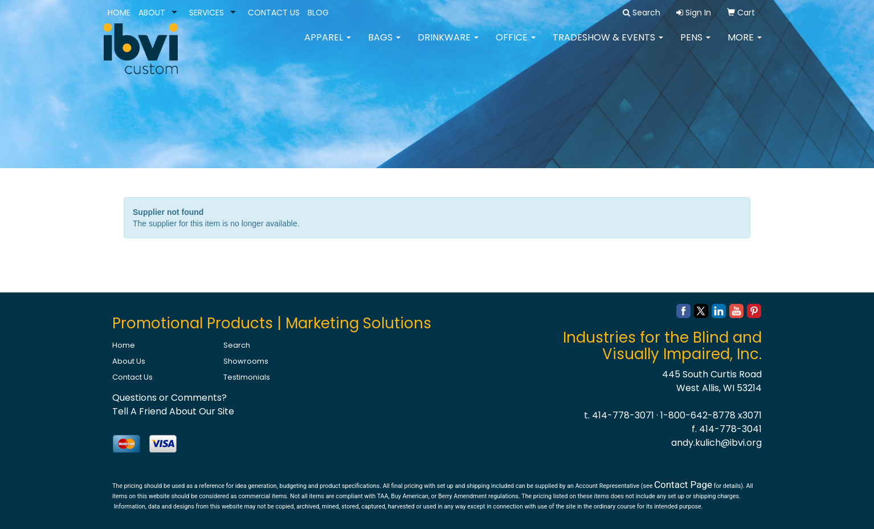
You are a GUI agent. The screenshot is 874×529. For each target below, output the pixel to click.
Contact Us (132, 377)
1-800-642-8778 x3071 (711, 415)
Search (236, 345)
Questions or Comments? (169, 397)
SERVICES (206, 12)
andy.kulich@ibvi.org (716, 442)
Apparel (327, 45)
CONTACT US (274, 12)
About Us (128, 361)
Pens (695, 45)
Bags (384, 45)
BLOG (318, 12)
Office (516, 45)
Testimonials (246, 377)
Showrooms (245, 361)
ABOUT (151, 12)
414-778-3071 (623, 415)
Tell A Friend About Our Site (173, 411)
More (745, 45)
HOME (119, 12)
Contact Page (683, 484)
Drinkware (448, 45)
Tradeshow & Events (608, 45)
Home (123, 345)
